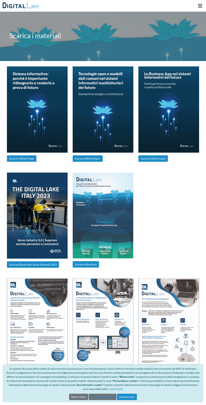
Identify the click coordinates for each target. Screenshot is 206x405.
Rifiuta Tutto (78, 396)
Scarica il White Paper (21, 158)
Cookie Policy (115, 388)
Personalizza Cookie (102, 396)
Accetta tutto (127, 396)
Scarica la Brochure (86, 264)
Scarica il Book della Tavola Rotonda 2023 (33, 264)
